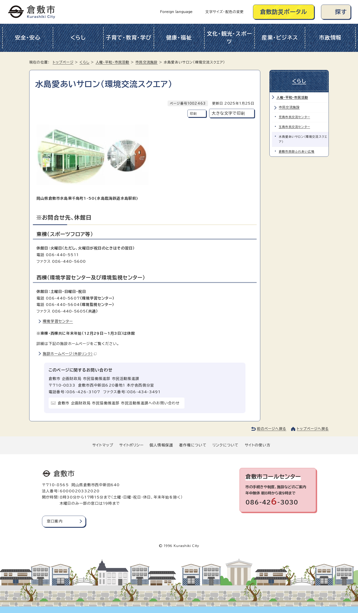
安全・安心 (28, 37)
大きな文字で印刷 (228, 113)
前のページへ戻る (271, 428)
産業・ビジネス (280, 37)
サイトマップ (102, 445)
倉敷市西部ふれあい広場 (296, 151)
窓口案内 (55, 521)
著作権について (192, 445)
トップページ (63, 62)
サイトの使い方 (257, 445)
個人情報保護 (161, 445)
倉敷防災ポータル (283, 12)
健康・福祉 (179, 37)
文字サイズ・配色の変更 (224, 11)
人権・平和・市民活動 (112, 62)
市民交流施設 (146, 62)
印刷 (193, 113)
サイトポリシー (131, 445)
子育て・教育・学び (129, 37)
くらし (78, 37)
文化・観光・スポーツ (229, 37)
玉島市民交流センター (294, 126)
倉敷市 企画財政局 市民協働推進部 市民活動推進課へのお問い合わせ (119, 403)
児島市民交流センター (294, 117)
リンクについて (226, 445)
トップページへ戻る (313, 428)
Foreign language (176, 11)
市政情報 (330, 37)
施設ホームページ (70, 354)
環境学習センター (58, 321)
